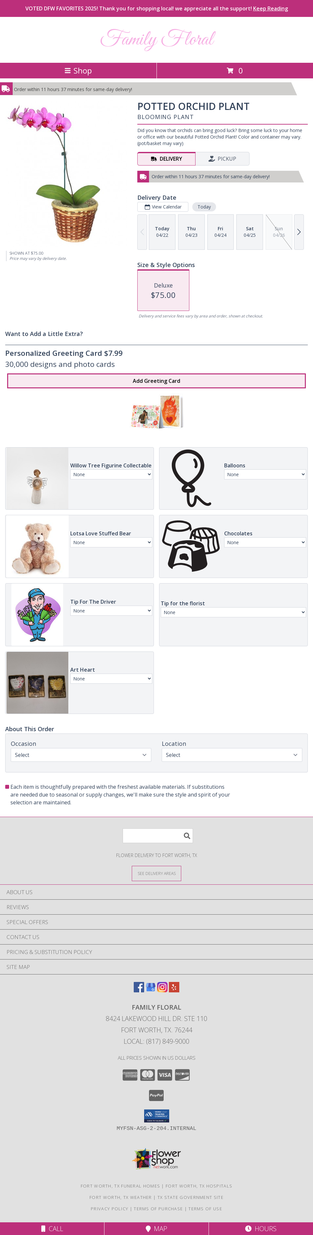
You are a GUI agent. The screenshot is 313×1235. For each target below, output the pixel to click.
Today (204, 207)
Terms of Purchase (158, 1209)
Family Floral (156, 40)
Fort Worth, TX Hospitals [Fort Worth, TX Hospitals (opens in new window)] (199, 1186)
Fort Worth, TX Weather (120, 1197)
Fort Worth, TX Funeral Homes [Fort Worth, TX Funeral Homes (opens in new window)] (120, 1186)
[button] (156, 1115)
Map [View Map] (156, 1228)
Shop (78, 70)
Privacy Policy (109, 1209)
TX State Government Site (190, 1197)
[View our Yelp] (174, 990)
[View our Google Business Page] (150, 990)
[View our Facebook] (139, 990)
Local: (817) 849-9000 (156, 1041)
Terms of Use (205, 1209)
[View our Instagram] (162, 990)
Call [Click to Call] (52, 1228)
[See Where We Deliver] (156, 873)
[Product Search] (158, 835)
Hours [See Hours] (261, 1228)
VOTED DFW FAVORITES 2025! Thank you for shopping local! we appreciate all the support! (156, 8)
